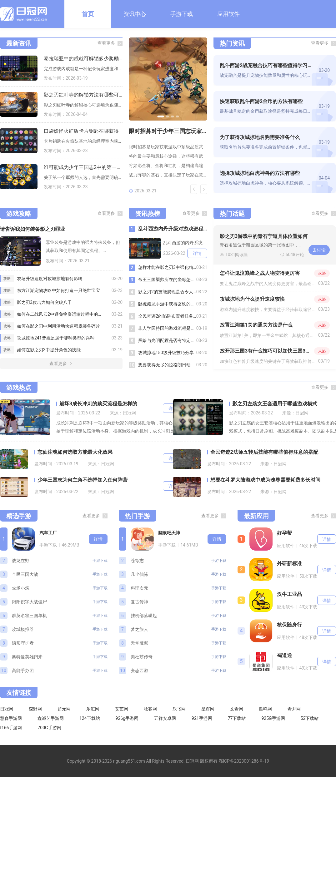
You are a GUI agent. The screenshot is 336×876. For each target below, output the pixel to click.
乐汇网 (92, 708)
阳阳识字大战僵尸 (29, 601)
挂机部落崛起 (144, 615)
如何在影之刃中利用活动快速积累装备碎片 (58, 326)
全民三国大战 (25, 574)
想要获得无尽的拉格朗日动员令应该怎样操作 (167, 364)
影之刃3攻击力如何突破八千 (44, 302)
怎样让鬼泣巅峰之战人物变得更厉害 (260, 273)
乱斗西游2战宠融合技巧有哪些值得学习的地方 (267, 65)
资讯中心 (134, 14)
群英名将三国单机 (29, 615)
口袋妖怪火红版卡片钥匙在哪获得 (81, 131)
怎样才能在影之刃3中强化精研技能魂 (167, 267)
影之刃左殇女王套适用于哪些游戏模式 (274, 404)
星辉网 (207, 708)
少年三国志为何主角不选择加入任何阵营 (83, 480)
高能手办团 (23, 670)
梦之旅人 (139, 629)
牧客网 (150, 708)
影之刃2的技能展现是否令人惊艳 (167, 291)
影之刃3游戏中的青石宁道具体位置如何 (264, 236)
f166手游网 (11, 727)
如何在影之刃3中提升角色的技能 (49, 349)
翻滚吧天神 (169, 532)
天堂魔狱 (139, 643)
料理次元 (139, 588)
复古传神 (139, 601)
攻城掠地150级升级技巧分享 (166, 352)
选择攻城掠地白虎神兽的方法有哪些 (260, 173)
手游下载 (181, 14)
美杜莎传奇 (142, 656)
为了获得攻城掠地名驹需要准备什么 (260, 137)
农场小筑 (20, 588)
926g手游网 (127, 718)
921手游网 (202, 718)
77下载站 (237, 718)
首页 (88, 14)
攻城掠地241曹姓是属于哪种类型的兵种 (55, 337)
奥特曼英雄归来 (27, 656)
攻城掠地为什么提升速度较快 (252, 299)
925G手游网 (273, 718)
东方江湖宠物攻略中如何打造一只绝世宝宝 (58, 290)
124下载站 (89, 718)
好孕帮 (284, 533)
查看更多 (106, 43)
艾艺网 (121, 708)
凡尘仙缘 (139, 574)
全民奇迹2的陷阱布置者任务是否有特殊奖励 (167, 316)
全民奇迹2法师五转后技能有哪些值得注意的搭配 (264, 452)
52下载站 (310, 718)
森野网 (35, 708)
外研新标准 (289, 564)
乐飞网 (179, 708)
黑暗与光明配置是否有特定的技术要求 (167, 340)
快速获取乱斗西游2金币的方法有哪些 (261, 101)
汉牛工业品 (289, 594)
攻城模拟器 (23, 629)
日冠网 (6, 708)
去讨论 (319, 249)
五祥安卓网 (165, 718)
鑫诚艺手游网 (51, 718)
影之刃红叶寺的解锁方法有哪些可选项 (83, 95)
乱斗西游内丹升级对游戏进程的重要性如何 (172, 229)
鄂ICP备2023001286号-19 (243, 761)
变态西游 (139, 670)
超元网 (64, 708)
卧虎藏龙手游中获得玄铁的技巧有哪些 (167, 303)
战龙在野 (20, 560)
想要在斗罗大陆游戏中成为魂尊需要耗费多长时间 (265, 480)
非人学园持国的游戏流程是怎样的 (167, 328)
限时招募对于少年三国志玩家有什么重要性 (168, 131)
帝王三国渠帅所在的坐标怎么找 (167, 279)
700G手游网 (49, 727)
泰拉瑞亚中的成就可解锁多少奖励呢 (83, 59)
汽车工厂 (48, 532)
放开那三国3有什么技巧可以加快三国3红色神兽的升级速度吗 (267, 351)
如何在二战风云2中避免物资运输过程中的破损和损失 (64, 314)
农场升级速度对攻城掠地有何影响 (50, 278)
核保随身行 (289, 625)
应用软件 (228, 14)
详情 (197, 253)
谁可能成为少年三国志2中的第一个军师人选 (83, 167)
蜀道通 (284, 655)
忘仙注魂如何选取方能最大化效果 (75, 452)
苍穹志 (137, 560)
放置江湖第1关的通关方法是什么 (256, 325)
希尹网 (294, 708)
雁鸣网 (265, 708)
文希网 (236, 708)
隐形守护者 (23, 643)
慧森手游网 (11, 718)
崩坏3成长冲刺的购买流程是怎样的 (98, 404)
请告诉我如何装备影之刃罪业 (32, 229)
